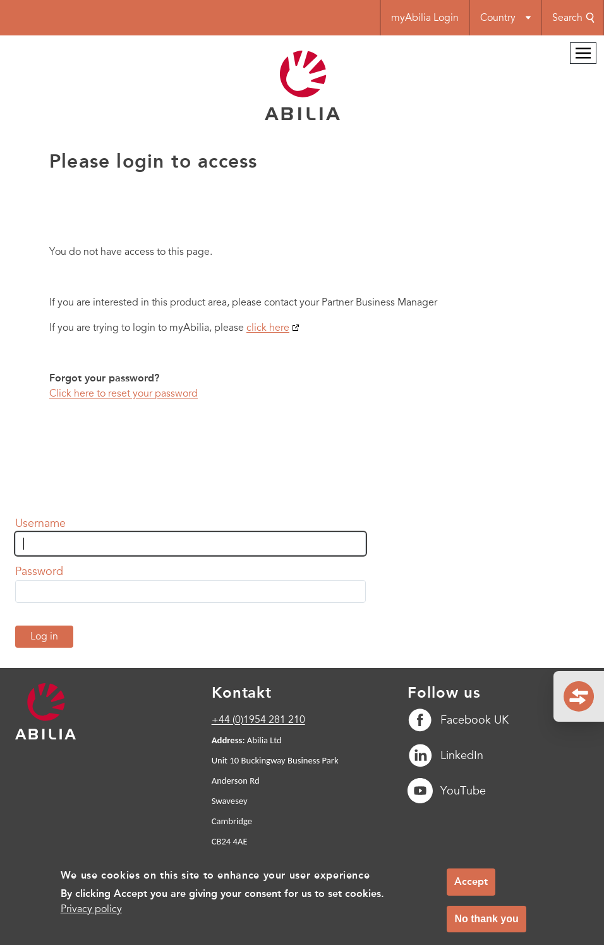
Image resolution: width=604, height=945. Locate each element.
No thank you (486, 925)
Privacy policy (91, 916)
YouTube (447, 790)
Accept (471, 888)
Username (40, 523)
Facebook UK (458, 719)
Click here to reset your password (123, 393)
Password (39, 571)
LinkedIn (445, 755)
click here (267, 327)
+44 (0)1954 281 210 (258, 719)
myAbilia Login (425, 17)
